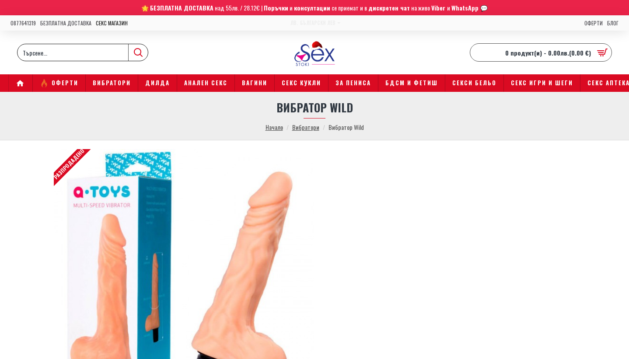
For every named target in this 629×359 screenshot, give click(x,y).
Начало (274, 127)
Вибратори (305, 127)
